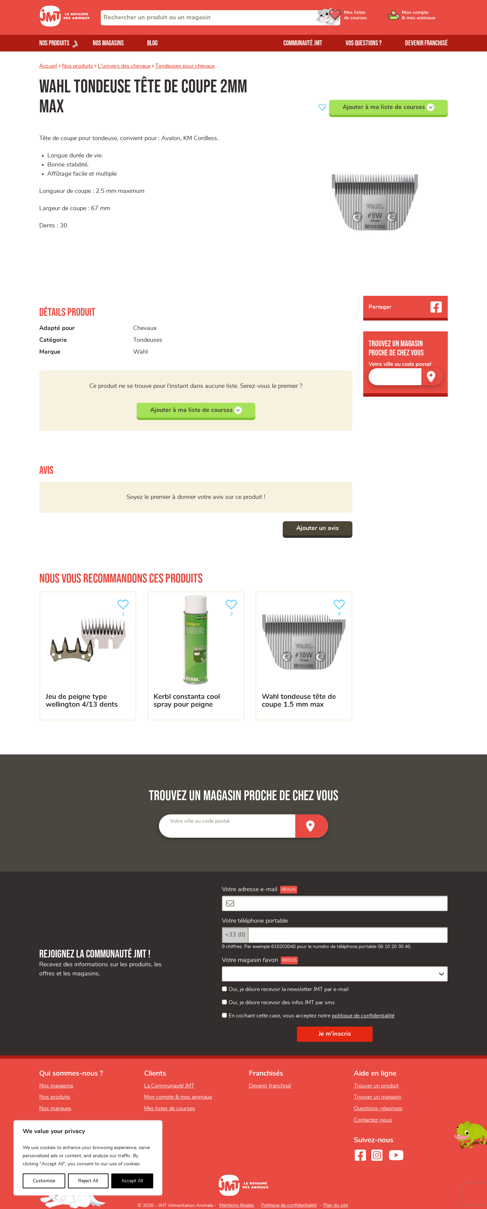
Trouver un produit (376, 1086)
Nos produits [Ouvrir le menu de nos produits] (54, 43)
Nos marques (55, 1108)
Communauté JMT (302, 43)
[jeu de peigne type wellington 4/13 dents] (87, 656)
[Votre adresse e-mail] (335, 903)
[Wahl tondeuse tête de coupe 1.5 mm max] (303, 656)
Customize (44, 1181)
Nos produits (77, 66)
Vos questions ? (364, 43)
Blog (152, 43)
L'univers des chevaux (124, 66)
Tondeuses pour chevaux (185, 66)
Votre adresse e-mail (249, 889)
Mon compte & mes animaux (178, 1097)
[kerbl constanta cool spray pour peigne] (195, 656)
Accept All (132, 1181)
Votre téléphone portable (255, 921)
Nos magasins (108, 43)
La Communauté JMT (169, 1086)
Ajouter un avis (317, 528)
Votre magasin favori (250, 960)
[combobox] (220, 17)
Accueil (48, 66)
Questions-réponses (378, 1108)
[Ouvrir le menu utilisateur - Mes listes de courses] (374, 17)
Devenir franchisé (426, 43)
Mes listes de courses (169, 1108)
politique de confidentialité (363, 1015)
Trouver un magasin (377, 1097)
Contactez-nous (373, 1120)
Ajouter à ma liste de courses (388, 107)
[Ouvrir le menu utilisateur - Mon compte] (425, 17)
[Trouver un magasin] (431, 376)
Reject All (88, 1181)
